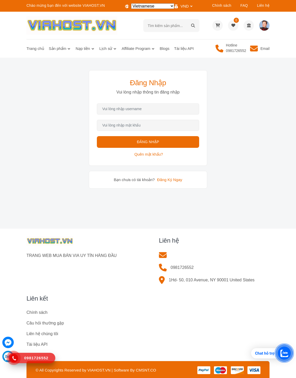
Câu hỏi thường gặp (45, 323)
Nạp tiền (83, 48)
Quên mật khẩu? (148, 154)
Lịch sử (105, 48)
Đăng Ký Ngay (169, 179)
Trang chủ (35, 48)
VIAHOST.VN (98, 370)
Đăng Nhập (148, 142)
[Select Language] (152, 6)
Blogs (165, 48)
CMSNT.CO (146, 370)
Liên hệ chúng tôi (42, 333)
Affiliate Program (136, 48)
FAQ (244, 5)
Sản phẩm (57, 48)
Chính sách (221, 5)
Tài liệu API (184, 48)
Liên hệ (263, 5)
